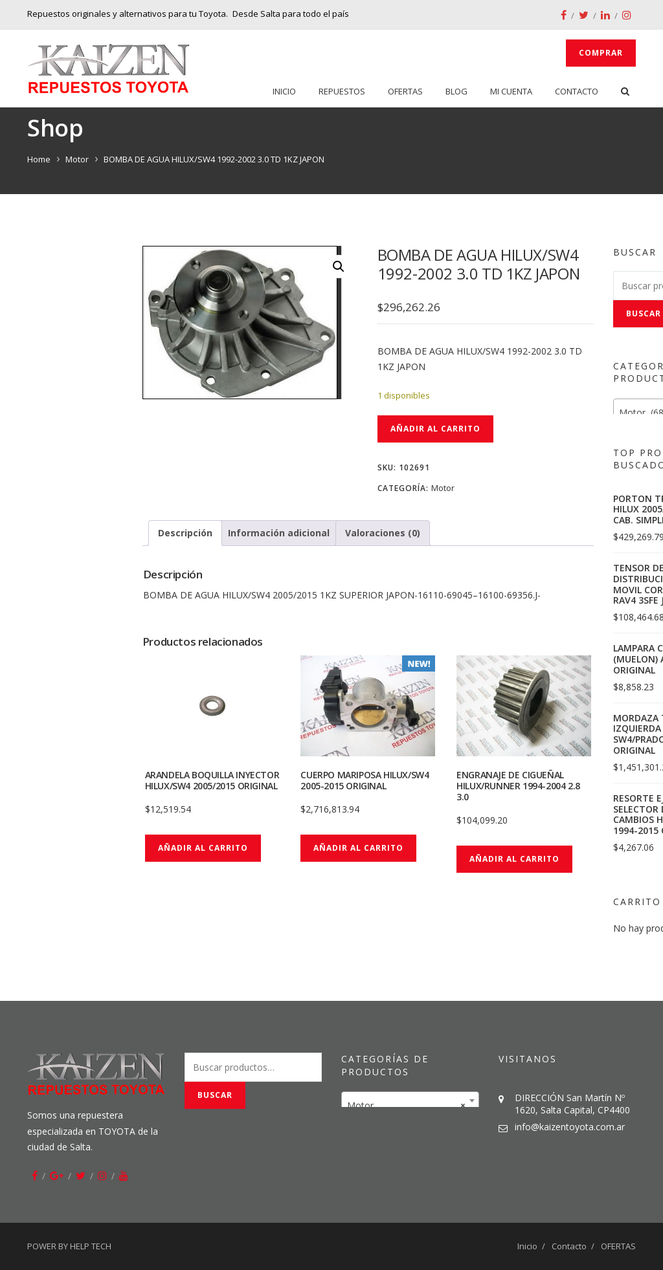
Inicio (284, 91)
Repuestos (342, 91)
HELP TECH (90, 1246)
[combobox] (410, 1100)
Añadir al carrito (435, 428)
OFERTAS (405, 91)
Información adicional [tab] (279, 533)
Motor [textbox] (406, 1106)
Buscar (214, 1094)
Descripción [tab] (185, 533)
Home (39, 159)
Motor (77, 159)
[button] (338, 266)
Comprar (601, 52)
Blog (456, 91)
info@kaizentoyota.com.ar (570, 1127)
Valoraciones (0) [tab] (382, 533)
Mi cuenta (511, 91)
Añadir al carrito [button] (203, 847)
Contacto (576, 91)
